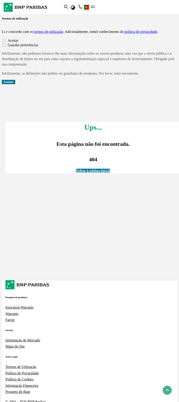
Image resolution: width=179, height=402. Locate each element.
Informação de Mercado (22, 340)
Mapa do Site (15, 346)
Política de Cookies (19, 379)
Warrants (11, 314)
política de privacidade (140, 32)
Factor (10, 320)
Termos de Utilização (20, 367)
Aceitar (8, 82)
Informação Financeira (21, 385)
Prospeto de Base (17, 392)
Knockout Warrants (19, 307)
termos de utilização (48, 32)
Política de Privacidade (22, 373)
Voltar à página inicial (93, 171)
